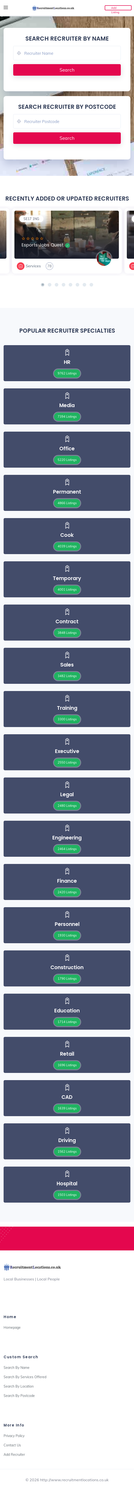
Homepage (12, 1327)
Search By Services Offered (25, 1377)
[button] (42, 285)
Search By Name (17, 1367)
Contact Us (12, 1445)
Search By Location (19, 1386)
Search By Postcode (19, 1396)
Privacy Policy (14, 1436)
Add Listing (115, 8)
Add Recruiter (14, 1454)
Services (33, 265)
